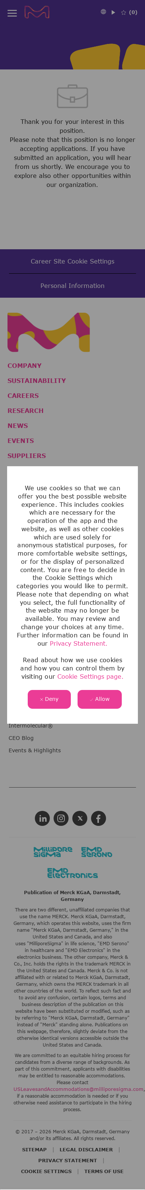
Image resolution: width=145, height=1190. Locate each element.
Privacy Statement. (79, 643)
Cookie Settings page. (90, 676)
